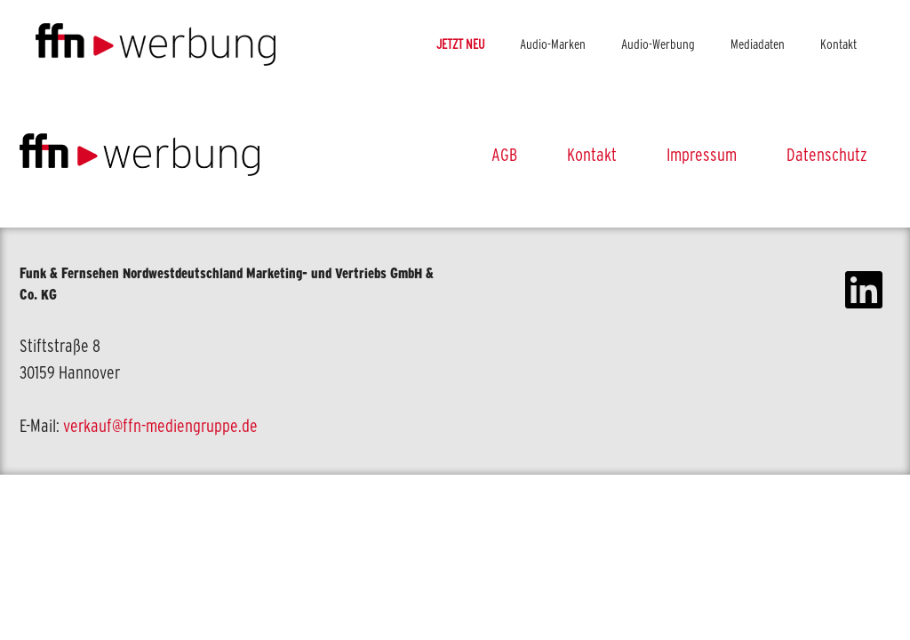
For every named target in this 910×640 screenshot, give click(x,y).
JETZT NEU (460, 44)
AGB (504, 154)
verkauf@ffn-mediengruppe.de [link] (160, 426)
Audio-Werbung (658, 44)
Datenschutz (826, 154)
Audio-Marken (553, 44)
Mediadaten (757, 44)
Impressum (702, 154)
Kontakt (838, 44)
